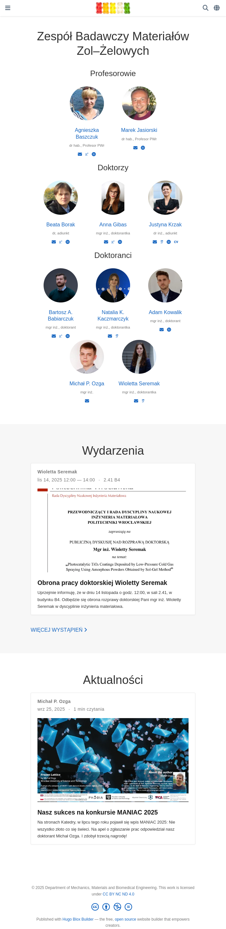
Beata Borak (60, 224)
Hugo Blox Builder (78, 919)
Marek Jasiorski (139, 130)
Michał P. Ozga (86, 383)
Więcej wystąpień (59, 630)
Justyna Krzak (165, 224)
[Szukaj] (206, 8)
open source (125, 919)
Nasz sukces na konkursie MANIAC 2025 (97, 812)
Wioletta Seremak (139, 383)
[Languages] (217, 8)
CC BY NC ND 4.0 (118, 894)
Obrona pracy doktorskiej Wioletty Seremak (102, 582)
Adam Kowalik (165, 312)
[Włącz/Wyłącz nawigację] (7, 8)
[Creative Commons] (113, 907)
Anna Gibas (113, 224)
